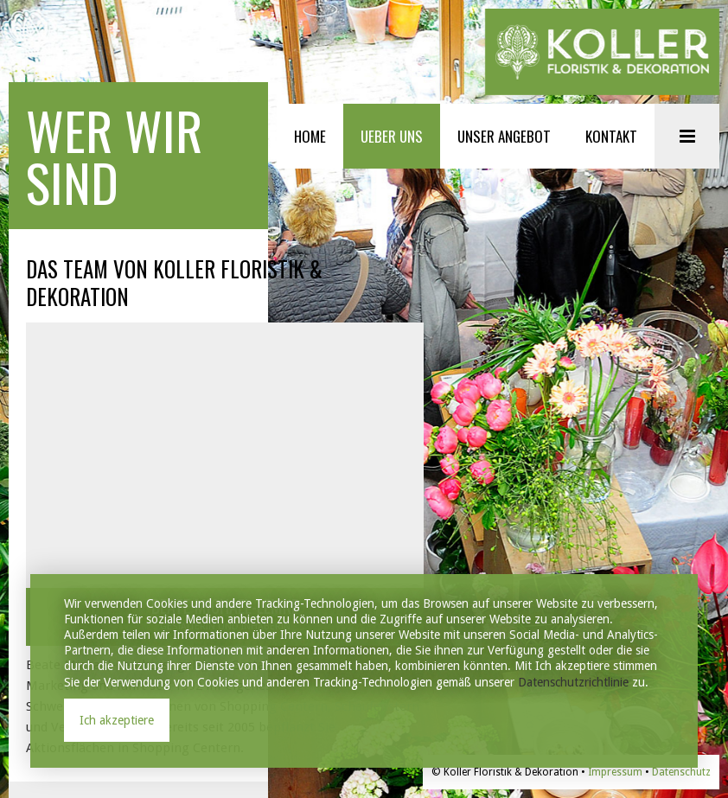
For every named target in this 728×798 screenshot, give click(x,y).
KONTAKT (611, 136)
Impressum (615, 772)
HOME (310, 136)
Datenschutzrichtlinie (573, 682)
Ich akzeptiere (117, 720)
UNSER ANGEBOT (504, 136)
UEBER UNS (392, 136)
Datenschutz (681, 772)
